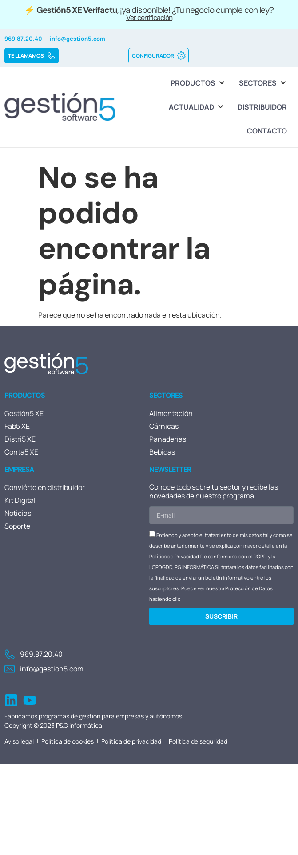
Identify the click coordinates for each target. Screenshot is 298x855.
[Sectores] (263, 83)
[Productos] (198, 83)
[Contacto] (267, 131)
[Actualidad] (196, 107)
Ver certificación (149, 17)
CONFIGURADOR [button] (159, 55)
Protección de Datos (249, 588)
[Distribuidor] (262, 107)
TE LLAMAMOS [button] (32, 55)
